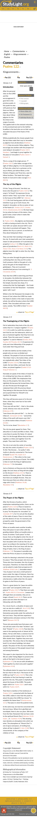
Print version (24, 98)
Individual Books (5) (26, 117)
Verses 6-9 (7, 494)
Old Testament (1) (26, 114)
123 (29, 77)
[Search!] (31, 89)
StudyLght (12, 4)
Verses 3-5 (7, 317)
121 (8, 77)
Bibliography (24, 103)
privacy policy (23, 799)
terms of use (10, 799)
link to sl (23, 803)
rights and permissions (13, 801)
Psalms (7, 57)
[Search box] (24, 89)
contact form (18, 810)
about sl (14, 803)
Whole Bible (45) (25, 111)
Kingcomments (19, 54)
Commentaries (18, 51)
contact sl (27, 801)
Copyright (23, 101)
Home (6, 51)
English (7, 54)
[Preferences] (34, 8)
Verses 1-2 (7, 83)
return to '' (26, 312)
